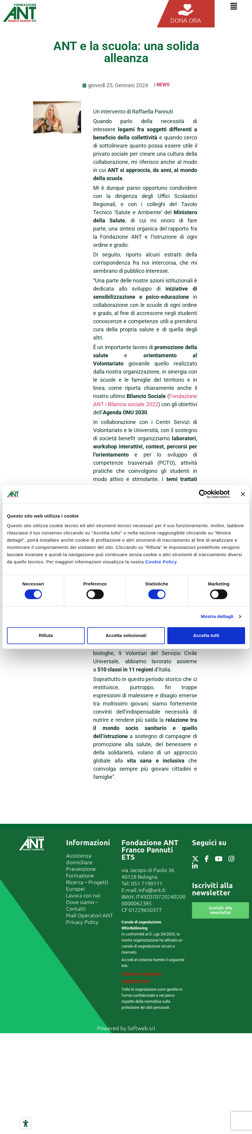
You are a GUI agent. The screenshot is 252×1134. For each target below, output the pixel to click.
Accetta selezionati (126, 635)
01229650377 (145, 909)
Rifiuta (46, 635)
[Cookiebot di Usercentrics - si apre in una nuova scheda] (203, 494)
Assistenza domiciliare (79, 858)
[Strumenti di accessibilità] (25, 1123)
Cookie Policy (161, 561)
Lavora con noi (83, 895)
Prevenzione (81, 868)
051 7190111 (146, 883)
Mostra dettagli (217, 616)
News (163, 85)
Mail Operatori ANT (89, 915)
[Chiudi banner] (243, 494)
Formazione (80, 875)
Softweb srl (141, 1027)
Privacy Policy (82, 921)
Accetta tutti (206, 635)
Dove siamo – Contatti (82, 905)
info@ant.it (152, 889)
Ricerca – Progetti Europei (87, 885)
